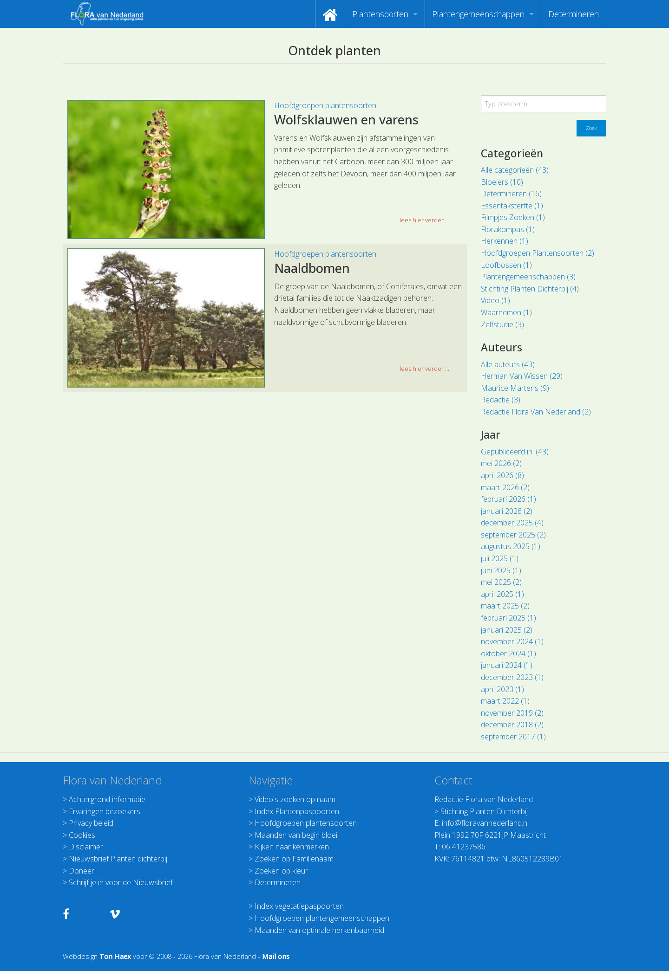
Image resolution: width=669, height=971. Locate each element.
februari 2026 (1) (508, 499)
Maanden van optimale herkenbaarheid (319, 930)
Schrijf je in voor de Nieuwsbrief (121, 882)
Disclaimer (86, 847)
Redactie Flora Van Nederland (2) (536, 412)
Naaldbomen (312, 268)
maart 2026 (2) (505, 487)
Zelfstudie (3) (502, 324)
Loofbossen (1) (506, 265)
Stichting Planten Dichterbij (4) (530, 289)
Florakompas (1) (508, 229)
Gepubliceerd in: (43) (515, 452)
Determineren (573, 13)
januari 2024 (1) (506, 665)
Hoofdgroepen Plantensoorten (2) (537, 253)
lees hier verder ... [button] (424, 220)
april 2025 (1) (502, 594)
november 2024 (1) (512, 641)
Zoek (591, 127)
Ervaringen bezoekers (104, 811)
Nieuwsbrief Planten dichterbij (118, 859)
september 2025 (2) (513, 535)
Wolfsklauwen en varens (346, 119)
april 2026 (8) (502, 475)
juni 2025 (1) (501, 570)
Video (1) (495, 300)
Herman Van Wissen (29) (522, 376)
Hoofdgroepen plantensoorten (325, 105)
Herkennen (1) (504, 241)
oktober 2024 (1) (508, 653)
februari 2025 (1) (508, 618)
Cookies (82, 835)
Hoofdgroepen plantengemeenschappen (322, 918)
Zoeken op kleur (281, 871)
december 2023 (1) (512, 677)
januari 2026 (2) (506, 511)
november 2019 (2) (512, 713)
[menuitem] (330, 14)
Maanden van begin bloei (296, 835)
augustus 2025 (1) (510, 546)
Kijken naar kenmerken (292, 847)
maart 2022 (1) (505, 701)
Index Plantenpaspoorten (297, 811)
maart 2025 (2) (505, 606)
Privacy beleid (91, 823)
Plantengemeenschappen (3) (528, 277)
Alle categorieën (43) (515, 170)
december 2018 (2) (512, 724)
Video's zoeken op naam (295, 799)
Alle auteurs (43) (508, 364)
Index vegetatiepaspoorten (299, 906)
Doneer (81, 871)
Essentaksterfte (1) (512, 206)
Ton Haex (115, 956)
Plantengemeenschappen (478, 13)
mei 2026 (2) (501, 463)
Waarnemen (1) (506, 312)
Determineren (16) (511, 193)
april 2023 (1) (502, 689)
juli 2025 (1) (499, 558)
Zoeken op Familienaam (294, 859)
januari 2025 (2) (506, 630)
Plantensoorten (380, 13)
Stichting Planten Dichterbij (484, 811)
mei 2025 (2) (501, 582)
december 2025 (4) (512, 523)
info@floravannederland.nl (485, 823)
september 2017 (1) (513, 736)
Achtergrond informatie (107, 799)
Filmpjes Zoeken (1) (513, 217)
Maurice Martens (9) (515, 388)
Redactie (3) (500, 400)
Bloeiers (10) (502, 182)
